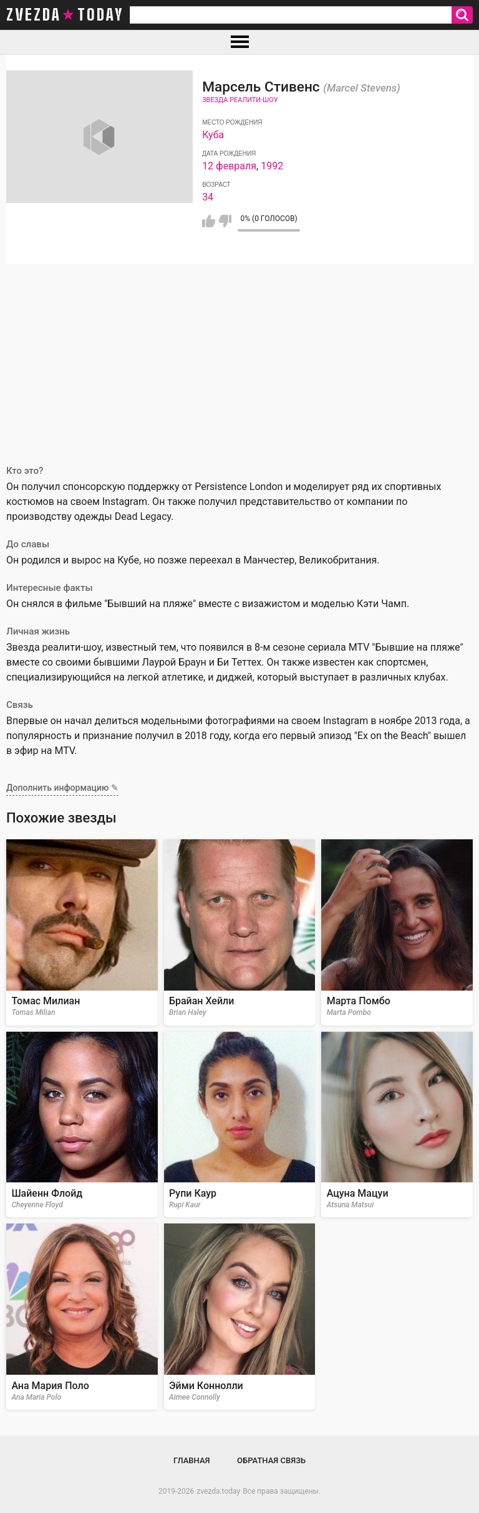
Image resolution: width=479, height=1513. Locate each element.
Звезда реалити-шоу (240, 100)
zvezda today (64, 14)
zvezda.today (218, 1491)
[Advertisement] (239, 357)
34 (207, 197)
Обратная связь (271, 1460)
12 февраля (229, 166)
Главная (191, 1460)
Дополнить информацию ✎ (62, 788)
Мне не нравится (224, 221)
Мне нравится (208, 221)
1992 (272, 166)
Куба (213, 135)
